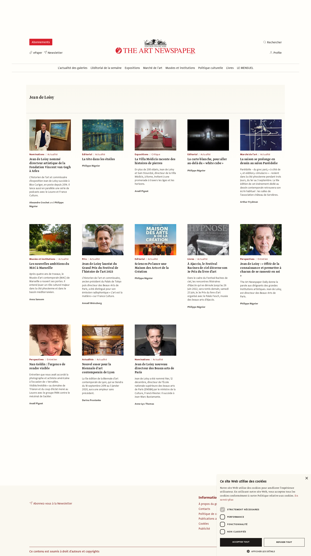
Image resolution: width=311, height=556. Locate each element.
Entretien (263, 259)
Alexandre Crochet (39, 202)
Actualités (88, 359)
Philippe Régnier (91, 165)
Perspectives (247, 259)
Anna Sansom (36, 299)
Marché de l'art (248, 154)
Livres (190, 259)
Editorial (87, 154)
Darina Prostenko (91, 400)
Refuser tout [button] (284, 542)
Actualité (52, 154)
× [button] (306, 478)
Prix (84, 259)
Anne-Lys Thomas (144, 403)
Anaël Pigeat (141, 191)
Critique (156, 154)
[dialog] (264, 515)
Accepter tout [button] (241, 541)
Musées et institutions (42, 259)
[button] (262, 551)
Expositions (141, 154)
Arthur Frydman (249, 202)
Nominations (36, 154)
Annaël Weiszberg (92, 303)
